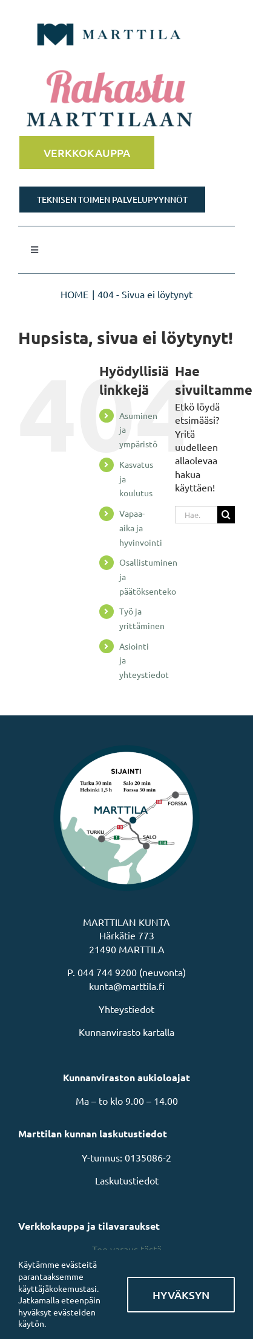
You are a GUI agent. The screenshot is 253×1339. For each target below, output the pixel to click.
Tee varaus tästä (127, 1249)
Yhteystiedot (126, 1009)
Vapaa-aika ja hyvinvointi (140, 528)
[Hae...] (196, 514)
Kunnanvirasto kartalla (126, 1032)
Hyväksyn (181, 1295)
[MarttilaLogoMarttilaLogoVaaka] (109, 17)
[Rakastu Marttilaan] (126, 100)
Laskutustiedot (127, 1180)
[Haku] (226, 514)
